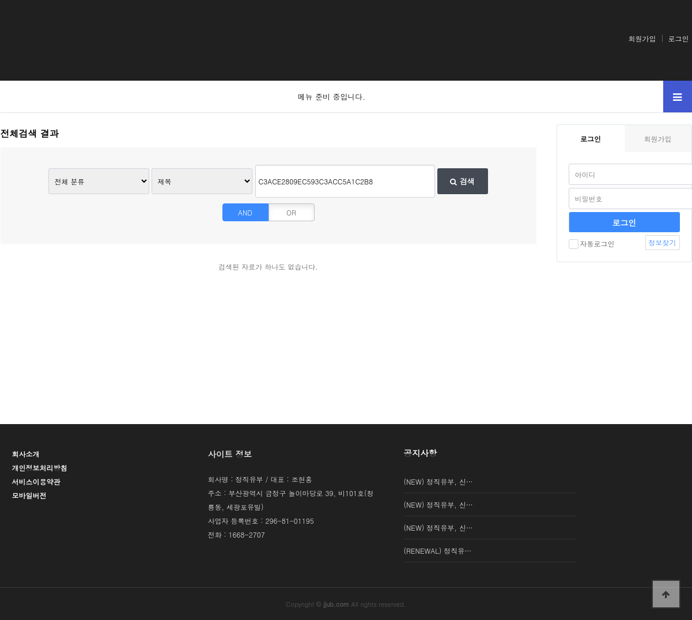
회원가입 (642, 38)
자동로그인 (592, 243)
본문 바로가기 (0, 0)
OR (291, 212)
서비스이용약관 (36, 481)
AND (245, 212)
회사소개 (26, 454)
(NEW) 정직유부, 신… (438, 481)
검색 (462, 181)
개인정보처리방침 (39, 467)
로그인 (678, 38)
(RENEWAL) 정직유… (438, 550)
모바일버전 (29, 495)
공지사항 (420, 453)
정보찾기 (662, 242)
